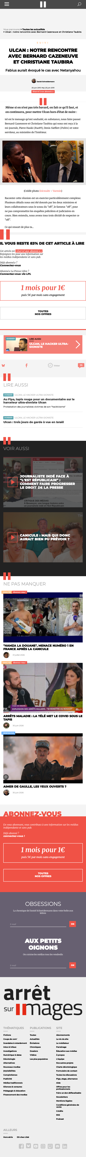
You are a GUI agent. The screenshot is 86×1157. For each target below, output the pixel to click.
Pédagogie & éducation (14, 1091)
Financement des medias (15, 1095)
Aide (58, 1083)
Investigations (10, 1051)
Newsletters (62, 1097)
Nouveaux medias (11, 1067)
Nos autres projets (64, 1063)
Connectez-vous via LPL (15, 274)
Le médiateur (62, 1043)
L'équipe (60, 1059)
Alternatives (9, 1063)
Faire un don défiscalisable (68, 1093)
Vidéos (33, 1055)
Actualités (34, 1039)
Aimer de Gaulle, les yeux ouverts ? (34, 786)
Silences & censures (12, 1087)
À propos (60, 1055)
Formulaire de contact (66, 1071)
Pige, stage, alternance (67, 1079)
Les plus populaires (39, 1059)
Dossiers (34, 1051)
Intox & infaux (9, 1047)
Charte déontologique (66, 1067)
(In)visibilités (9, 1071)
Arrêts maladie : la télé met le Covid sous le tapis (42, 717)
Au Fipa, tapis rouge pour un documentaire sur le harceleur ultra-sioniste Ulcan (39, 401)
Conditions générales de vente (67, 1106)
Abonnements (63, 1035)
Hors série (8, 1137)
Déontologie (9, 1059)
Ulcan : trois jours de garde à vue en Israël (33, 422)
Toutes (33, 1035)
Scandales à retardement (15, 1043)
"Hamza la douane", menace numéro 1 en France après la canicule (38, 647)
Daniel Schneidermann (46, 82)
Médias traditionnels (12, 1083)
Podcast (60, 1119)
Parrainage (61, 1047)
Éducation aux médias (66, 1051)
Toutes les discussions (66, 1075)
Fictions (7, 1035)
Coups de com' (10, 1039)
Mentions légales (64, 1101)
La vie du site (62, 1039)
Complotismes (10, 1075)
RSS (58, 1115)
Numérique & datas (12, 1055)
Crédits (59, 1111)
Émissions (34, 1043)
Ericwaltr (44, 190)
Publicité (7, 1079)
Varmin (57, 190)
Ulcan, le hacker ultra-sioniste (33, 395)
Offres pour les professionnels (63, 1088)
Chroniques (35, 1047)
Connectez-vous (10, 265)
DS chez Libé (23, 1137)
